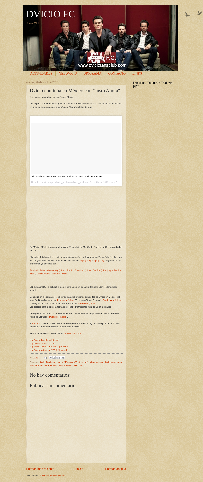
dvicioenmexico (96, 362)
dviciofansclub (36, 365)
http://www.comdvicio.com (42, 343)
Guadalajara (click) (111, 300)
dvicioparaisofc (51, 365)
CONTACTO (117, 73)
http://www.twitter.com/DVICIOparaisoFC (50, 346)
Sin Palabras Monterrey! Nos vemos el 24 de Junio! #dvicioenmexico (67, 176)
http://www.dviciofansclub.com (44, 340)
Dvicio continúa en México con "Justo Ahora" (67, 362)
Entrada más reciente (40, 469)
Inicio (79, 469)
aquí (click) (85, 260)
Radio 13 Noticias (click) (79, 270)
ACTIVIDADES (41, 73)
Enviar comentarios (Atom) (52, 475)
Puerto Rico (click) (58, 317)
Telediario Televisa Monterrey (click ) (47, 270)
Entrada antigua (115, 469)
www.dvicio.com (73, 333)
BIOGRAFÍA (92, 73)
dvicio (42, 362)
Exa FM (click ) (100, 270)
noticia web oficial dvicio (70, 365)
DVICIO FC (50, 14)
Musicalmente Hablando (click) (52, 273)
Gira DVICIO (68, 73)
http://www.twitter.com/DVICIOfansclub (49, 350)
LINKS (137, 73)
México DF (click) (86, 303)
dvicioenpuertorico (113, 362)
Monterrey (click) (65, 300)
